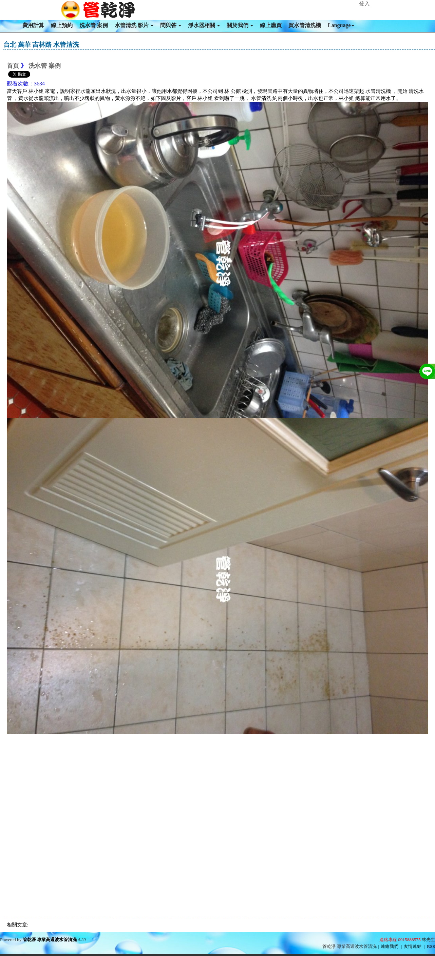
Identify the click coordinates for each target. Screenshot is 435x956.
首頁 (13, 65)
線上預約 (62, 25)
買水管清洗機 (304, 25)
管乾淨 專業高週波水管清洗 (50, 939)
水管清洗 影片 (134, 25)
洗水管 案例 (93, 25)
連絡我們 (389, 946)
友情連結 (412, 946)
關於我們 (240, 25)
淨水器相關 (204, 25)
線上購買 (271, 25)
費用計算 (33, 25)
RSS (431, 946)
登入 (364, 3)
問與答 (170, 25)
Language (341, 25)
